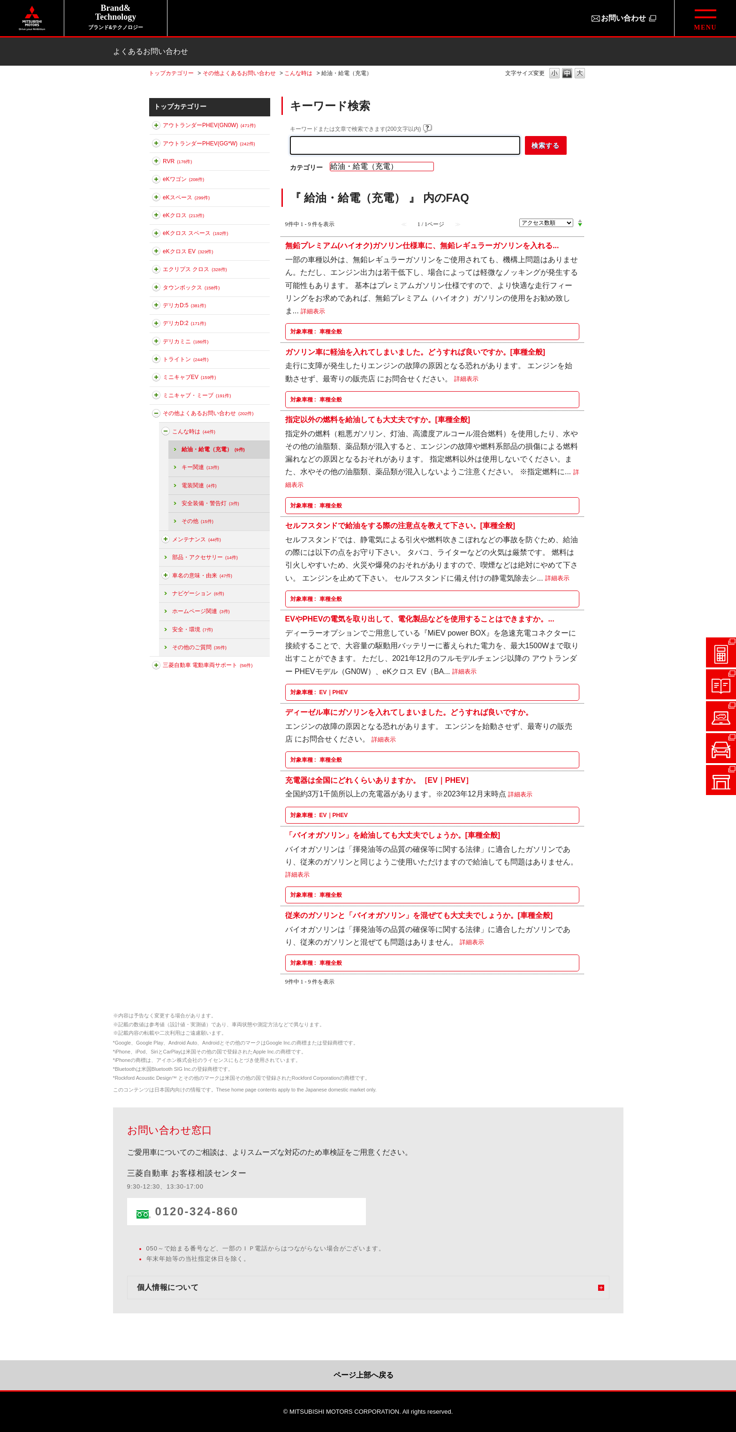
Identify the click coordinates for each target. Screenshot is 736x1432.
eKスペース (186, 197)
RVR (177, 161)
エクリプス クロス (195, 269)
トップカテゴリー (171, 73)
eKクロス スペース (195, 233)
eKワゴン (183, 179)
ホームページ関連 (201, 611)
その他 (197, 521)
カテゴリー (306, 167)
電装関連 (199, 485)
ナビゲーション (198, 593)
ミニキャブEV (189, 377)
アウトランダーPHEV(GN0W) (209, 125)
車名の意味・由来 (202, 575)
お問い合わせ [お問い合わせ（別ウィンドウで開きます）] (623, 18)
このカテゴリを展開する (156, 127)
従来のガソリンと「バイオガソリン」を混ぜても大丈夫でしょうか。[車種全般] (419, 915)
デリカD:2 (184, 323)
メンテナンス (196, 539)
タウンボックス (191, 287)
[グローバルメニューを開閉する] (705, 18)
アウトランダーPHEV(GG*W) (209, 143)
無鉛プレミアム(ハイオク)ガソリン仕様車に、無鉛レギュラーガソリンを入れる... (422, 246)
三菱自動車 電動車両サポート (207, 665)
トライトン (185, 359)
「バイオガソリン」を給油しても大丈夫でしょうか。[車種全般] (393, 835)
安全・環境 (192, 629)
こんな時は (298, 73)
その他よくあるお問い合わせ (239, 73)
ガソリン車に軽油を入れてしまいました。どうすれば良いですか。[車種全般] (415, 352)
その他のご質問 (199, 647)
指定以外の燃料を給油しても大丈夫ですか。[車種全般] (377, 420)
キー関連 (200, 467)
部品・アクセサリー (205, 557)
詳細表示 (313, 311)
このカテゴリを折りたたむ (156, 415)
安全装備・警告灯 (210, 503)
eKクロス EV (188, 251)
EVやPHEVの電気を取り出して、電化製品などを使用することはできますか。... (419, 619)
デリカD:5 (184, 305)
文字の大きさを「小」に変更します (554, 74)
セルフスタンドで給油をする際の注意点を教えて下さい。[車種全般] (400, 526)
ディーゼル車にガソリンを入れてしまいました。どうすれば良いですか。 (409, 712)
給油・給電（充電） (213, 449)
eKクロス (183, 215)
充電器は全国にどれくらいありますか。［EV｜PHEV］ (379, 780)
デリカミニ (185, 341)
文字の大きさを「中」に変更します (567, 74)
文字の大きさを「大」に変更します (580, 74)
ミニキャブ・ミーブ (197, 395)
